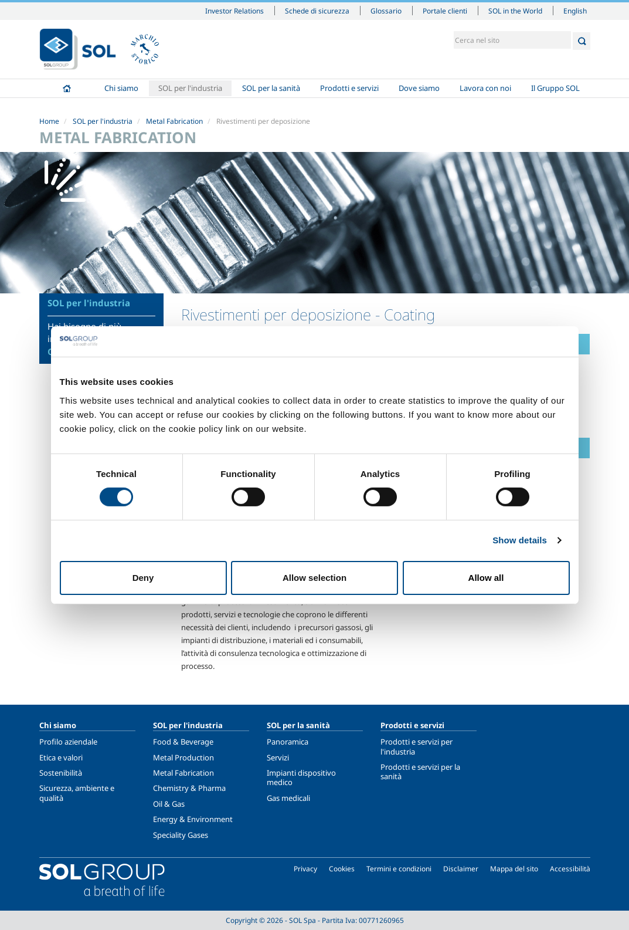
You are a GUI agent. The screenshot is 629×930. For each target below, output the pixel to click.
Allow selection (314, 578)
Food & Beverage (183, 741)
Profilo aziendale (68, 741)
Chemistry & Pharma (189, 788)
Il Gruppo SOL (555, 88)
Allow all (486, 578)
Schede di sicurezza (317, 10)
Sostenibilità (60, 772)
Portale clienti (445, 10)
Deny (143, 578)
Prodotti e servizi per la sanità (420, 772)
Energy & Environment (193, 819)
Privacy (305, 869)
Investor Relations (234, 10)
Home (67, 88)
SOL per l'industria (190, 88)
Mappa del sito (514, 869)
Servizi (278, 757)
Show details (519, 540)
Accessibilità (570, 869)
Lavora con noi (485, 88)
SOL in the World (515, 10)
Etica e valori (61, 757)
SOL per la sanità (271, 88)
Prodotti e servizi (349, 88)
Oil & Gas (169, 804)
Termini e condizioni (398, 869)
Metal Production (183, 757)
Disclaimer (460, 869)
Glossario (386, 10)
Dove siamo (419, 88)
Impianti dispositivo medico (301, 777)
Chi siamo (121, 88)
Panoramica (287, 741)
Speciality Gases (180, 835)
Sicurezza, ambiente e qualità (76, 793)
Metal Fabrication (174, 121)
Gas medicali (288, 798)
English (575, 10)
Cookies (342, 869)
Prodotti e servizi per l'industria (416, 746)
